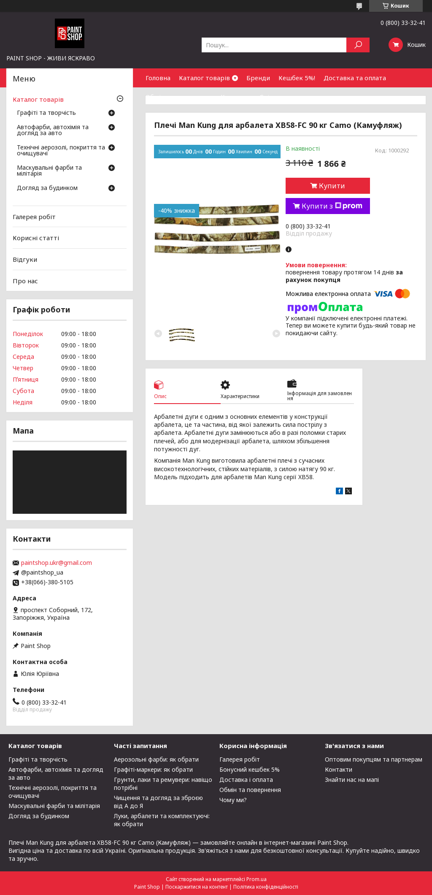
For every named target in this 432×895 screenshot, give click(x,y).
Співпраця (275, 96)
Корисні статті (36, 237)
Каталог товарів (204, 77)
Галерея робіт (34, 216)
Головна (158, 77)
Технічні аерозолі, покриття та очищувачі (61, 150)
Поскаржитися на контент (196, 886)
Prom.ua (256, 879)
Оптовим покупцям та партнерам (373, 759)
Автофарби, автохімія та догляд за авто (53, 130)
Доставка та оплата (355, 77)
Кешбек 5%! (296, 77)
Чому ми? (233, 800)
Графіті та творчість (46, 113)
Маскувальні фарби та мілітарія (49, 171)
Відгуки (25, 259)
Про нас (25, 280)
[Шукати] (358, 45)
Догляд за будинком (47, 188)
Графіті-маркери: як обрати (153, 769)
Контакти (236, 96)
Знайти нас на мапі (352, 780)
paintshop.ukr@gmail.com (56, 563)
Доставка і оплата (246, 780)
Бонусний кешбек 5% (249, 769)
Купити (332, 185)
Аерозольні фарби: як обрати (156, 759)
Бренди (258, 77)
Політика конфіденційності (265, 886)
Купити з (332, 206)
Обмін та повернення (179, 96)
